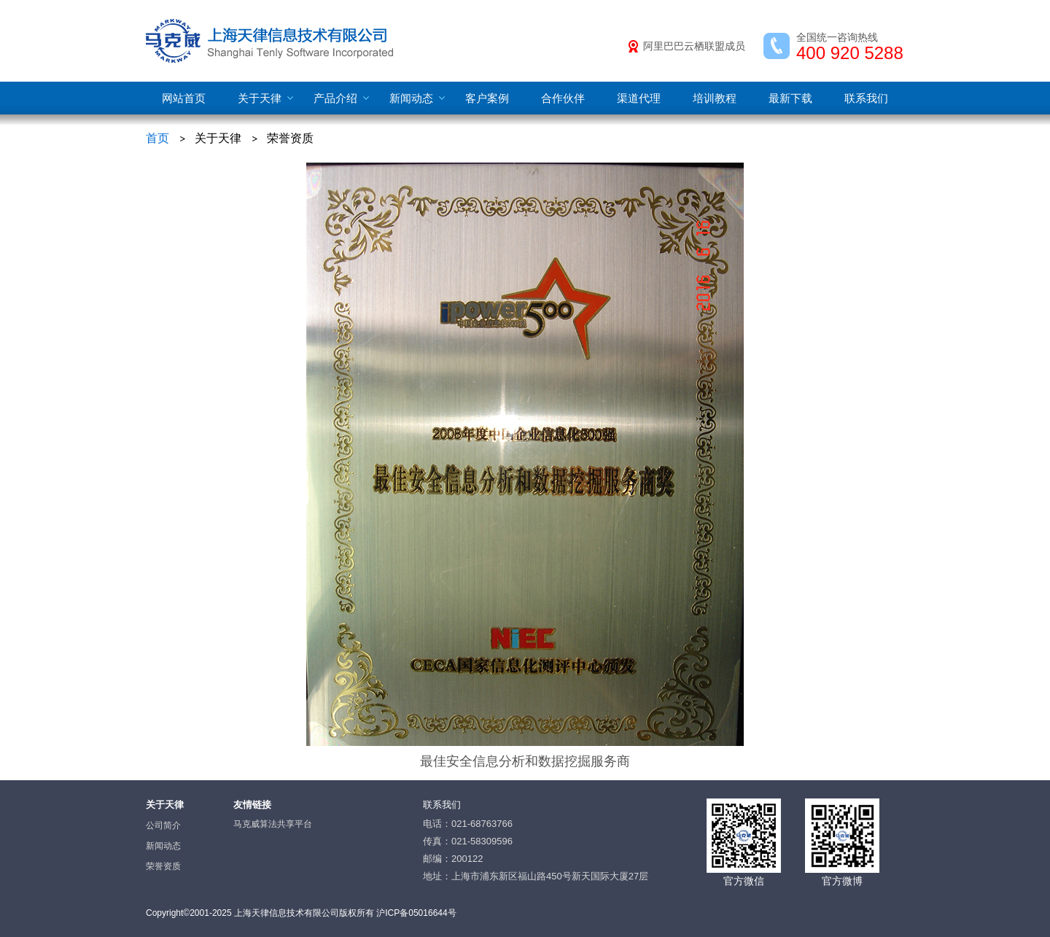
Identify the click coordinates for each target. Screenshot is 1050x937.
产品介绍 (335, 98)
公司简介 (163, 825)
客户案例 (487, 98)
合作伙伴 (563, 98)
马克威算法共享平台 (272, 824)
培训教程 (714, 98)
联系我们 (866, 98)
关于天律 (259, 98)
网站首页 (184, 98)
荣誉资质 (163, 866)
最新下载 (790, 98)
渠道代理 (639, 98)
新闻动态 (411, 98)
